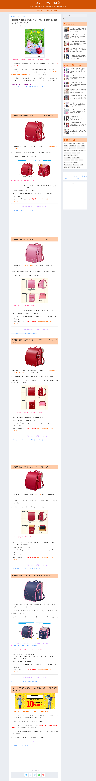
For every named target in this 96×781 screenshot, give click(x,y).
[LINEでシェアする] (39, 776)
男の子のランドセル (61, 6)
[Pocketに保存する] (44, 776)
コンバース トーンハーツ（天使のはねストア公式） (24, 681)
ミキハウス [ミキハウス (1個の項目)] (76, 156)
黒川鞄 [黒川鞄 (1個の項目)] (78, 168)
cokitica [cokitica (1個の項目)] (70, 144)
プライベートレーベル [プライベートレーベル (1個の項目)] (68, 156)
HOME (31, 6)
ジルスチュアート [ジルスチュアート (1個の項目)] (82, 151)
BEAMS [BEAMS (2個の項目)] (65, 144)
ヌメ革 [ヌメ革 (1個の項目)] (78, 153)
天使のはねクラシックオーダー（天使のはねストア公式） (26, 569)
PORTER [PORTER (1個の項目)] (65, 146)
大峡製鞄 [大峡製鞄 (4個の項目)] (75, 163)
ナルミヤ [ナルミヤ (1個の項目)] (73, 153)
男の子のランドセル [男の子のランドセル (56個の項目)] (71, 168)
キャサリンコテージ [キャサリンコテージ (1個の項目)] (80, 149)
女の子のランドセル (50, 6)
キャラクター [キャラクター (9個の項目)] (66, 151)
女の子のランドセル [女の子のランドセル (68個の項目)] (67, 165)
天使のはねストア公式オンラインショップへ (22, 745)
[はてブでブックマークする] (34, 776)
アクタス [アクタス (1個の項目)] (65, 149)
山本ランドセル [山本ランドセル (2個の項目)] (76, 165)
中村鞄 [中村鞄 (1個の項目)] (72, 161)
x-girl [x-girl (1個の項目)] (78, 146)
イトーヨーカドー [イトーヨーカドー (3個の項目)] (72, 149)
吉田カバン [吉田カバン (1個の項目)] (66, 163)
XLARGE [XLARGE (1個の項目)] (83, 146)
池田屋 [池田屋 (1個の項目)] (65, 168)
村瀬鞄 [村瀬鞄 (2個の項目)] (81, 165)
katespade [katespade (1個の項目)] (79, 144)
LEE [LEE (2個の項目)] (83, 144)
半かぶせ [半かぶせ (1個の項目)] (81, 161)
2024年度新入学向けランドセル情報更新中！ (48, 10)
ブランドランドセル (39, 6)
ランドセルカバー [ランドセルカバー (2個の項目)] (67, 158)
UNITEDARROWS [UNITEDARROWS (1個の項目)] (72, 146)
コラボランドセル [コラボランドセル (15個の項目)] (74, 151)
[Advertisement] (34, 101)
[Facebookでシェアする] (30, 776)
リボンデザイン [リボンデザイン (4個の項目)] (67, 161)
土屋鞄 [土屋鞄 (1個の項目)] (71, 163)
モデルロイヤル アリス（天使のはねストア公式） (24, 333)
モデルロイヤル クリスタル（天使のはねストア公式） (25, 210)
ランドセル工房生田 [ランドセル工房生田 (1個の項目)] (75, 158)
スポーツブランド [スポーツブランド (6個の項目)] (67, 153)
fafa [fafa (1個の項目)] (74, 144)
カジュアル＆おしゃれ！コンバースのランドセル (24, 646)
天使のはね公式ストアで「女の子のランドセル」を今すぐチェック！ (30, 86)
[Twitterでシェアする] (25, 776)
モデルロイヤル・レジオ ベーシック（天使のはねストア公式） (27, 440)
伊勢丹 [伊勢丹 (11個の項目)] (77, 161)
